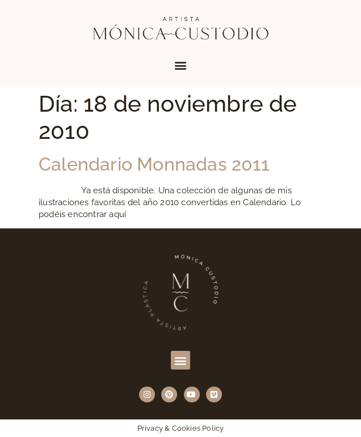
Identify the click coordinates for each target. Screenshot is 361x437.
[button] (180, 65)
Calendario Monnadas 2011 (154, 164)
